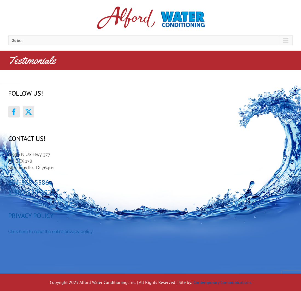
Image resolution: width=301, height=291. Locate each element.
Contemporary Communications (222, 282)
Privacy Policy (30, 215)
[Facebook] (14, 111)
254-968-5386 (28, 182)
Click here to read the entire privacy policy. (50, 231)
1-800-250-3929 (31, 192)
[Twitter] (28, 111)
